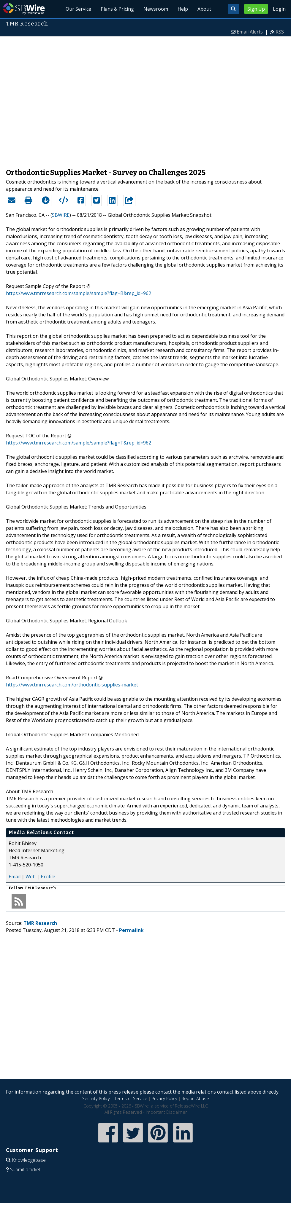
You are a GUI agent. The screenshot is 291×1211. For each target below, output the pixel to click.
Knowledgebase (29, 1160)
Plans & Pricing (117, 9)
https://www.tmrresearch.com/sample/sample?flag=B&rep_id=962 (78, 293)
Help (183, 9)
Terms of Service (130, 1098)
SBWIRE (60, 215)
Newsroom (155, 9)
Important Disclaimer (166, 1112)
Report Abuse (195, 1098)
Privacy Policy (164, 1098)
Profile (48, 876)
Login (279, 9)
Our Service (78, 9)
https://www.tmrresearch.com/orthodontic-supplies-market (72, 684)
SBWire (24, 9)
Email (14, 876)
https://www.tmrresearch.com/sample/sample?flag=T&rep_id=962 (78, 442)
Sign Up (256, 9)
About (204, 9)
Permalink (131, 930)
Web (31, 876)
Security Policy (96, 1098)
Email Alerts (250, 31)
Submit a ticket (25, 1169)
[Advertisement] (66, 99)
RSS (280, 31)
